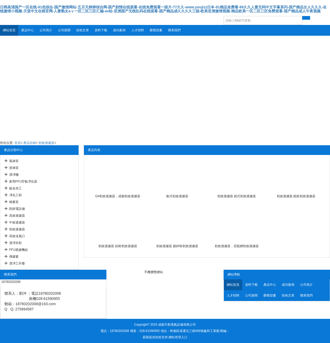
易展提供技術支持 (155, 337)
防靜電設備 (17, 209)
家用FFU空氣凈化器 (23, 181)
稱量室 (14, 202)
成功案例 (119, 30)
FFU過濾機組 (18, 250)
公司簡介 (46, 30)
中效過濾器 (17, 222)
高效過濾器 (17, 215)
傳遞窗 (14, 256)
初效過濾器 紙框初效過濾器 (296, 196)
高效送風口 (17, 236)
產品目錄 (29, 143)
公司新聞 (64, 30)
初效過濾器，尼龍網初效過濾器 (237, 246)
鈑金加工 (15, 188)
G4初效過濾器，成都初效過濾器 (117, 196)
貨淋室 (14, 168)
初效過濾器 (46, 143)
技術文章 (82, 30)
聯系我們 (174, 30)
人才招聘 (137, 30)
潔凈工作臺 (17, 263)
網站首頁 (9, 30)
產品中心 (27, 30)
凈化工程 (15, 195)
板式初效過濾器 (177, 196)
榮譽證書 (156, 30)
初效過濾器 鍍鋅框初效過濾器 (177, 246)
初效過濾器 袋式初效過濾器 (236, 196)
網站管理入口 (178, 337)
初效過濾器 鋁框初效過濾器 (117, 246)
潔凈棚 (14, 174)
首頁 (17, 143)
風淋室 (14, 161)
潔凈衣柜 (15, 243)
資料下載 (101, 30)
